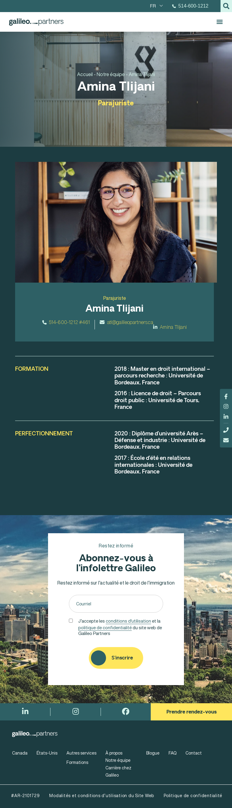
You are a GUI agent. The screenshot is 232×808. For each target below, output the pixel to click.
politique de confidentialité (105, 627)
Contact (193, 753)
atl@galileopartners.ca (126, 322)
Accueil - (86, 74)
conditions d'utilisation (128, 620)
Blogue (153, 753)
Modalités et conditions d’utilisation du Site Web (101, 795)
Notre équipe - (112, 74)
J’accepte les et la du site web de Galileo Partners (120, 626)
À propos (113, 753)
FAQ (172, 753)
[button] (226, 6)
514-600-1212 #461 (66, 322)
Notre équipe (117, 760)
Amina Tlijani (170, 327)
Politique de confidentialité (193, 795)
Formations (77, 762)
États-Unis (47, 753)
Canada (19, 753)
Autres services (81, 753)
